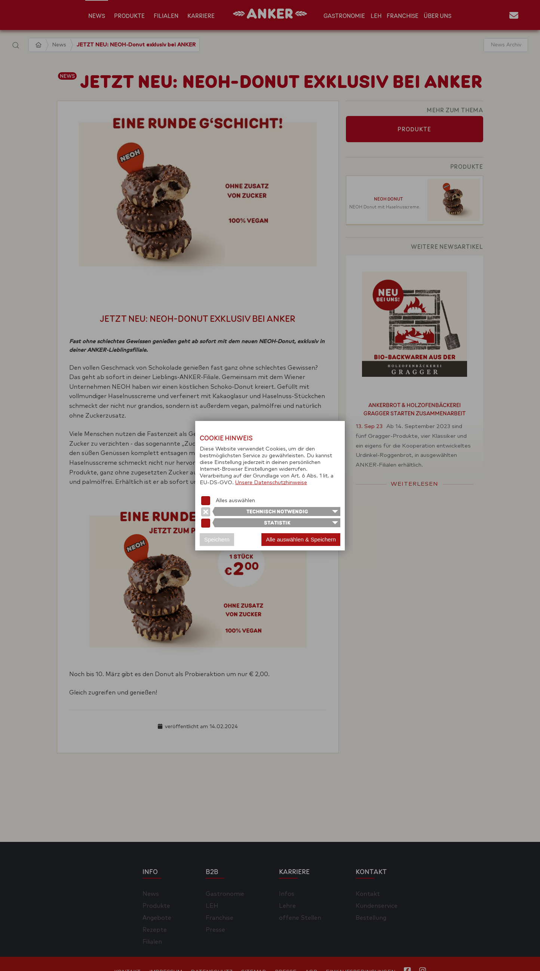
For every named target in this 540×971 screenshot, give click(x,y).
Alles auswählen (235, 500)
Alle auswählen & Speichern (301, 539)
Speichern (217, 539)
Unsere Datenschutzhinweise (271, 482)
